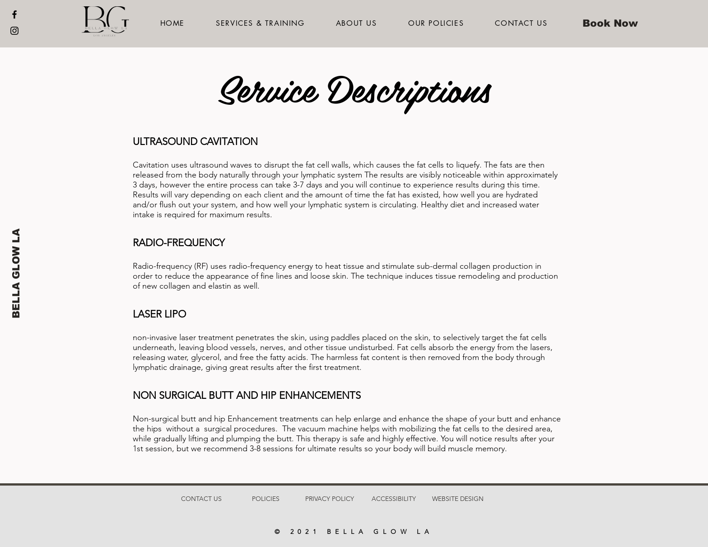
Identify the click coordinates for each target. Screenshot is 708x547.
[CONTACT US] (201, 499)
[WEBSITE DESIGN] (458, 499)
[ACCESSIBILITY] (394, 499)
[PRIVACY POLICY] (330, 499)
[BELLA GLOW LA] (16, 273)
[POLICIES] (265, 499)
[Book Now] (610, 23)
